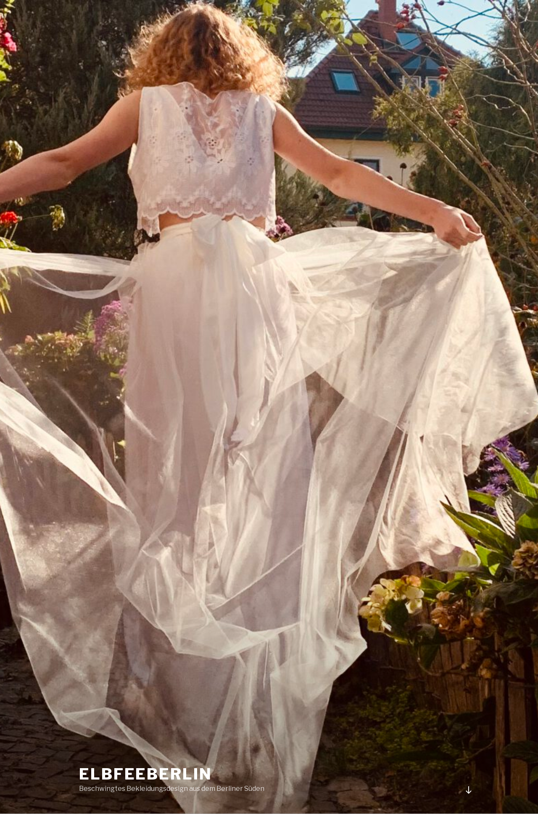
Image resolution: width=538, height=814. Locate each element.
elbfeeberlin (145, 774)
